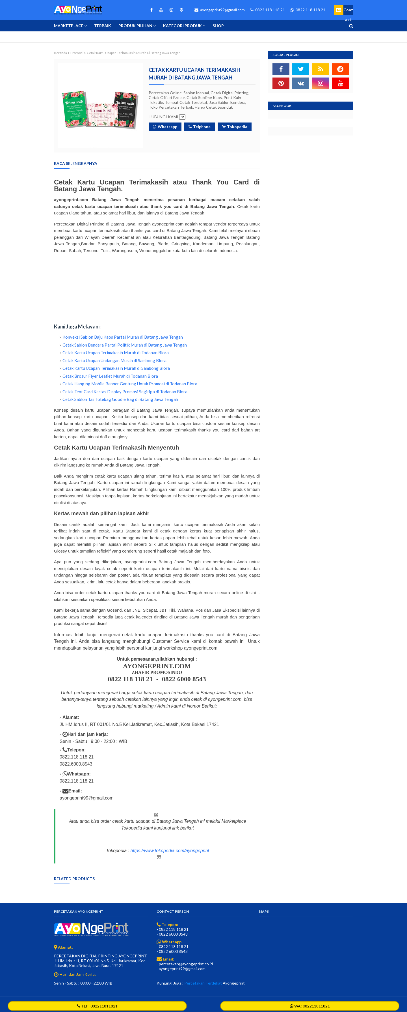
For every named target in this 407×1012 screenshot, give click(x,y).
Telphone (200, 126)
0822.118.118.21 (267, 10)
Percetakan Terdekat (203, 983)
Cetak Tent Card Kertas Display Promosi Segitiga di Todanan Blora (124, 391)
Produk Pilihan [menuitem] (135, 25)
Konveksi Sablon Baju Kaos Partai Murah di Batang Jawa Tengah (122, 337)
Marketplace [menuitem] (68, 25)
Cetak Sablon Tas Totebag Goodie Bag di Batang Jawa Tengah (120, 399)
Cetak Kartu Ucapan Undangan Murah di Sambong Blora (114, 360)
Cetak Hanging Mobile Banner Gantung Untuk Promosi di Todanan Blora (129, 383)
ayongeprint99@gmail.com (219, 10)
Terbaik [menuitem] (102, 25)
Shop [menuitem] (218, 25)
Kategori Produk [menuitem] (182, 25)
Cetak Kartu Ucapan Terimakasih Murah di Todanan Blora (115, 352)
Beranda (60, 53)
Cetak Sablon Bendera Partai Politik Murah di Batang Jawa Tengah (124, 344)
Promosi (76, 53)
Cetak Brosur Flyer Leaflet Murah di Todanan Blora (110, 376)
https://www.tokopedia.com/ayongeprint (170, 850)
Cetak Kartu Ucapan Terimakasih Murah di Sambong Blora (116, 368)
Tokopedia (234, 126)
